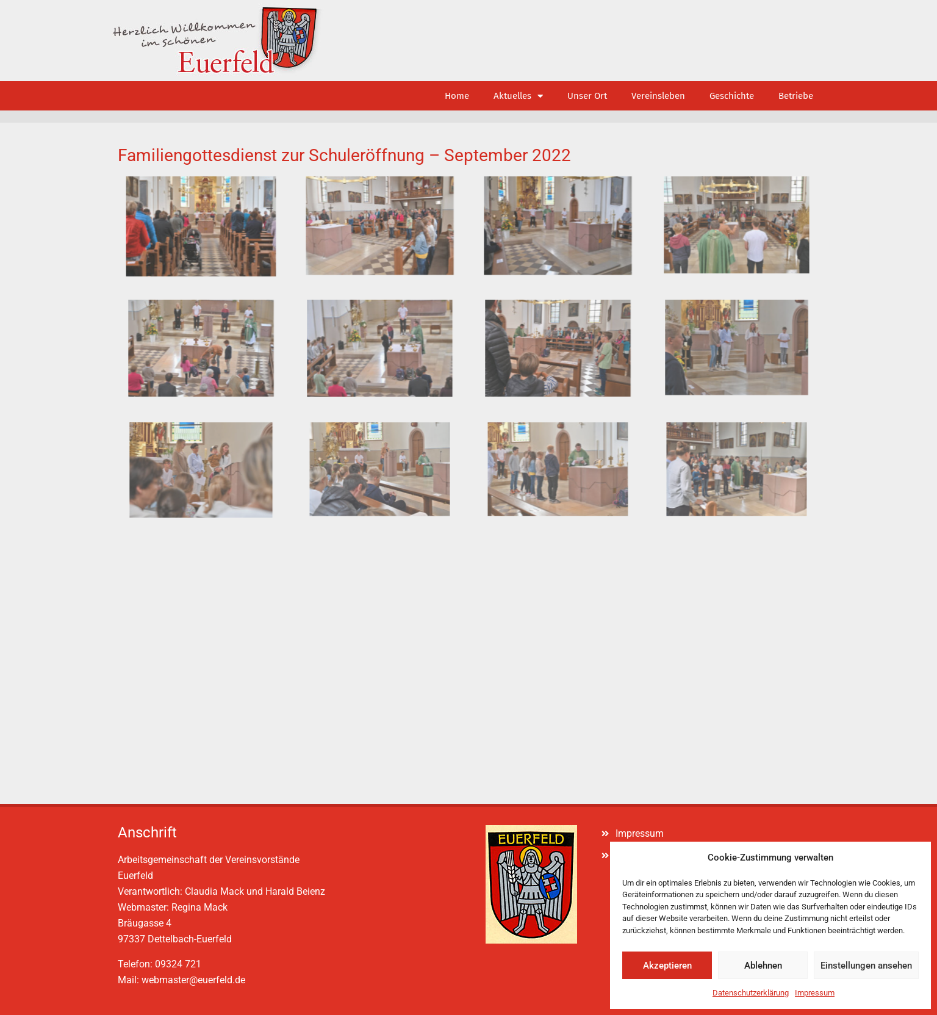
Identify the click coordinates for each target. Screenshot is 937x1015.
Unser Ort (587, 95)
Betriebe (795, 95)
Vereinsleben (658, 95)
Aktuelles (518, 96)
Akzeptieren (667, 965)
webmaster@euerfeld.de (193, 980)
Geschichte (731, 95)
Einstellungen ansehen (866, 965)
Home (457, 95)
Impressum (815, 992)
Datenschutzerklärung (751, 992)
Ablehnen (763, 965)
